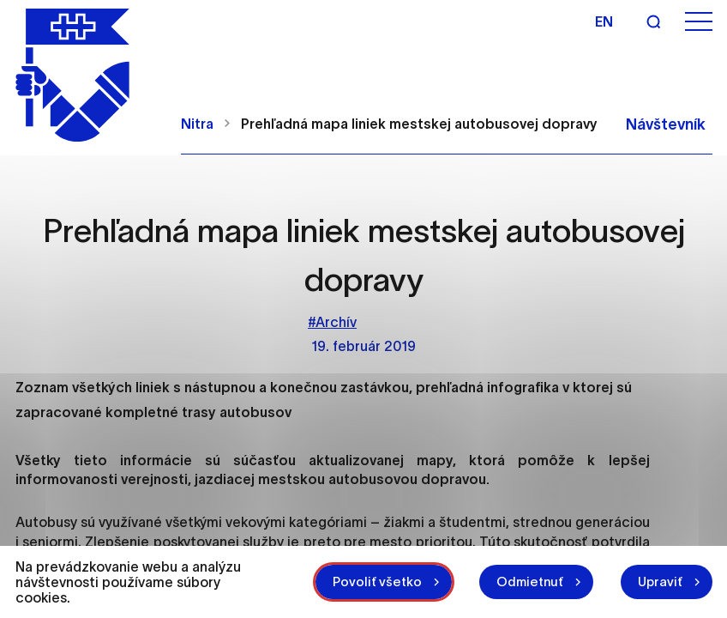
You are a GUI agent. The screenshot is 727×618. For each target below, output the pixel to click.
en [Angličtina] (604, 21)
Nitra (197, 123)
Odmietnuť (529, 581)
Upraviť (660, 581)
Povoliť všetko (377, 581)
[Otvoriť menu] (698, 22)
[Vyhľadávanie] (653, 21)
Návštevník (666, 124)
